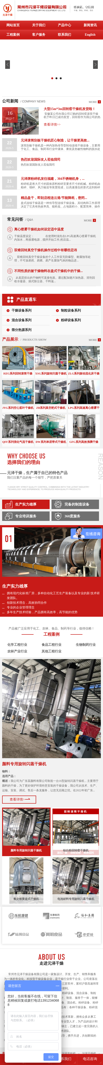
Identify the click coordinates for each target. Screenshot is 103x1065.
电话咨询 (90, 1059)
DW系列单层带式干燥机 (51, 442)
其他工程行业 (51, 651)
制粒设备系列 (71, 310)
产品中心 (64, 25)
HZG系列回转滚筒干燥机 (17, 374)
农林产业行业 (17, 651)
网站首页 (13, 25)
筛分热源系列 (21, 330)
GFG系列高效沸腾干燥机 (83, 442)
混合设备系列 (21, 320)
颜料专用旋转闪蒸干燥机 (24, 764)
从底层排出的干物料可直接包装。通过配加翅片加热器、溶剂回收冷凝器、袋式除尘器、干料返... (54, 279)
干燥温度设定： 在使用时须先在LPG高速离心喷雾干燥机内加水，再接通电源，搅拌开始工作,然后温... (55, 237)
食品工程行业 (51, 645)
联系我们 (64, 34)
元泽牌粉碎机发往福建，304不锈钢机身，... (53, 178)
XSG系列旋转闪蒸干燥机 (51, 373)
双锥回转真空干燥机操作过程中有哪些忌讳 (45, 250)
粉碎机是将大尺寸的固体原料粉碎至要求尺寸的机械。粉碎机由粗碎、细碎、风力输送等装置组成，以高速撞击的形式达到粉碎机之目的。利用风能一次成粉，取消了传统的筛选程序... (60, 185)
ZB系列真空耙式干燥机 (50, 407)
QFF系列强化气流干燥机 (18, 442)
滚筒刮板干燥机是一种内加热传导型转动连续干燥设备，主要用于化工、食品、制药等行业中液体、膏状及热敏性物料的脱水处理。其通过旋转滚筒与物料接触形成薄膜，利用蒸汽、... (60, 147)
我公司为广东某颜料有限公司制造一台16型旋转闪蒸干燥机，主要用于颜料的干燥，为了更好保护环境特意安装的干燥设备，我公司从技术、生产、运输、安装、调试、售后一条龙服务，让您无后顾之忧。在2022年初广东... (50, 781)
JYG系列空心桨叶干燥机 (18, 407)
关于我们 (38, 25)
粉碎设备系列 (71, 320)
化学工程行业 (17, 645)
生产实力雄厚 (25, 504)
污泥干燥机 (89, 1053)
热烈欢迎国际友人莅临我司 (40, 159)
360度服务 (72, 516)
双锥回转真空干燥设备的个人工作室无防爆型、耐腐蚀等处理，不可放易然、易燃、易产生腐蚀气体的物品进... (52, 258)
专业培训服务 (25, 516)
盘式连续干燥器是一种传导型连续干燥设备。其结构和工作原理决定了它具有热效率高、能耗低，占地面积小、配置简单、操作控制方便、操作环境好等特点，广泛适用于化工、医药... (60, 204)
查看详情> (17, 799)
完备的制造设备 (76, 504)
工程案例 (13, 34)
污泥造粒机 (69, 1053)
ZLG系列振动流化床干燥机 (83, 374)
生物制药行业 (86, 645)
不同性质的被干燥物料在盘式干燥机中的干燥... (48, 271)
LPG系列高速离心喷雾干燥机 (83, 408)
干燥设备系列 (21, 310)
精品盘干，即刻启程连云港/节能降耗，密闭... (54, 198)
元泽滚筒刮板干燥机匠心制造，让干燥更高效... (55, 140)
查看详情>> (52, 124)
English (90, 34)
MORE (93, 102)
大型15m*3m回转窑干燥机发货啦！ (69, 109)
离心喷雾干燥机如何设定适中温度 (39, 229)
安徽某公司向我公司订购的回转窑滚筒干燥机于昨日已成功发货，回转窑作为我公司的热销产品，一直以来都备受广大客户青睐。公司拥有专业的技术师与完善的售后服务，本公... (72, 115)
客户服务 (38, 34)
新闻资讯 (90, 25)
